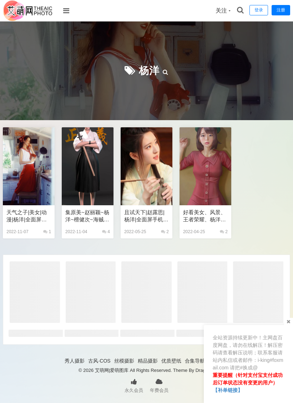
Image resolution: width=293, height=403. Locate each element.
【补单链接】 (228, 390)
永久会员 (134, 385)
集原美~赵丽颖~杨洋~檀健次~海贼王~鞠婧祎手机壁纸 (87, 216)
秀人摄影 (75, 361)
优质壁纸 (171, 361)
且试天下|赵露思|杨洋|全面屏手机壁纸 (146, 216)
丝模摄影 (124, 361)
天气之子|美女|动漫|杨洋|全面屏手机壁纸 (26, 216)
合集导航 (195, 361)
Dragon (203, 370)
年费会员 (159, 385)
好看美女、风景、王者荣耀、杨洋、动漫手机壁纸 (204, 216)
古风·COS (99, 361)
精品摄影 (148, 361)
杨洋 (149, 70)
